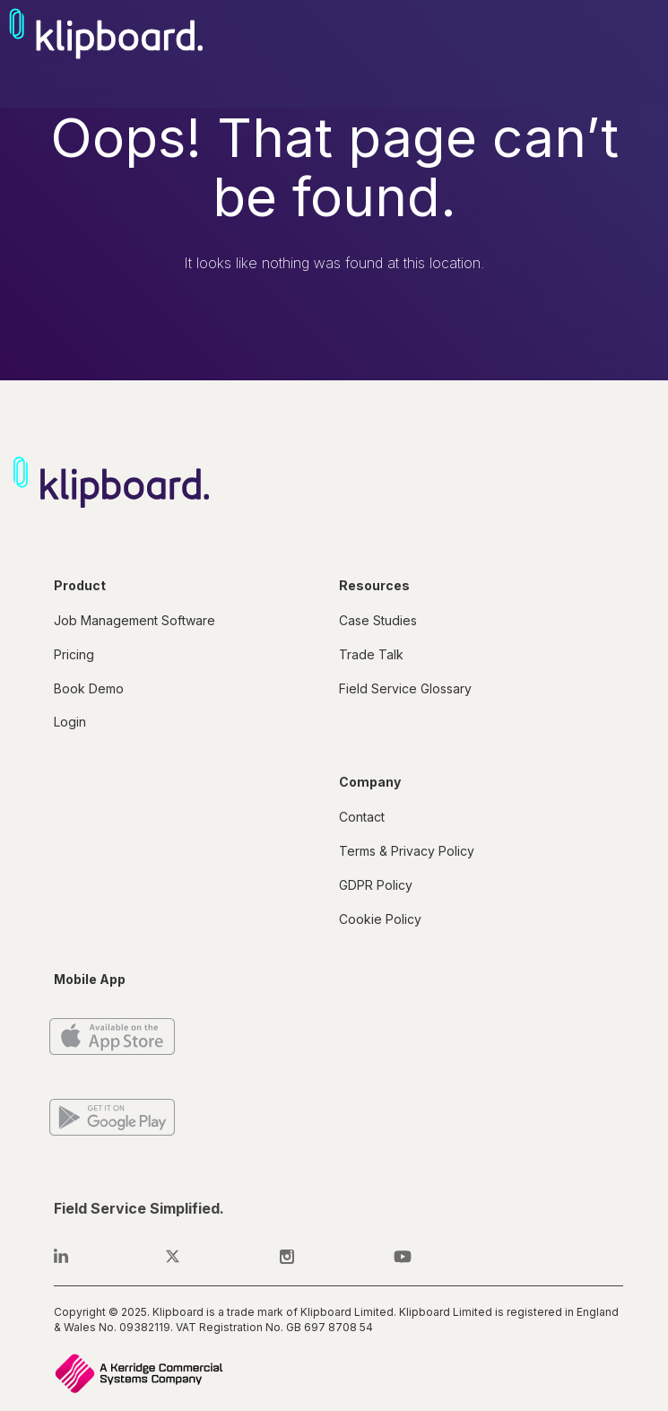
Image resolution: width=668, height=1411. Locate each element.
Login (70, 721)
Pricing (74, 654)
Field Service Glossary (405, 688)
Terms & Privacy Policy (406, 850)
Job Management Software (134, 620)
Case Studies (378, 620)
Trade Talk (371, 654)
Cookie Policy (380, 919)
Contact (362, 816)
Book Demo (89, 688)
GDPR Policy (375, 885)
